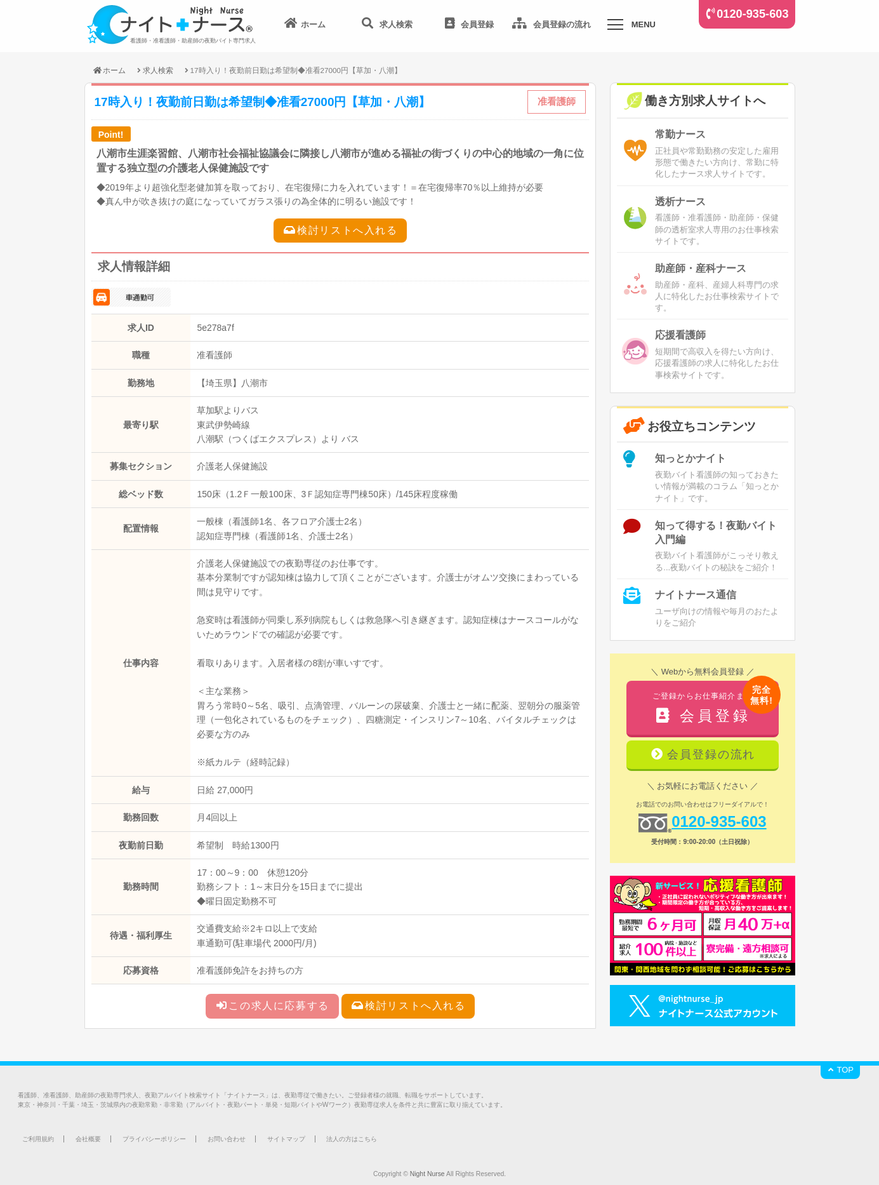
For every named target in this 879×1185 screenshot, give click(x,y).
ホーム (109, 70)
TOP (840, 1070)
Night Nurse (427, 1173)
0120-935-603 (752, 14)
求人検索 (158, 70)
